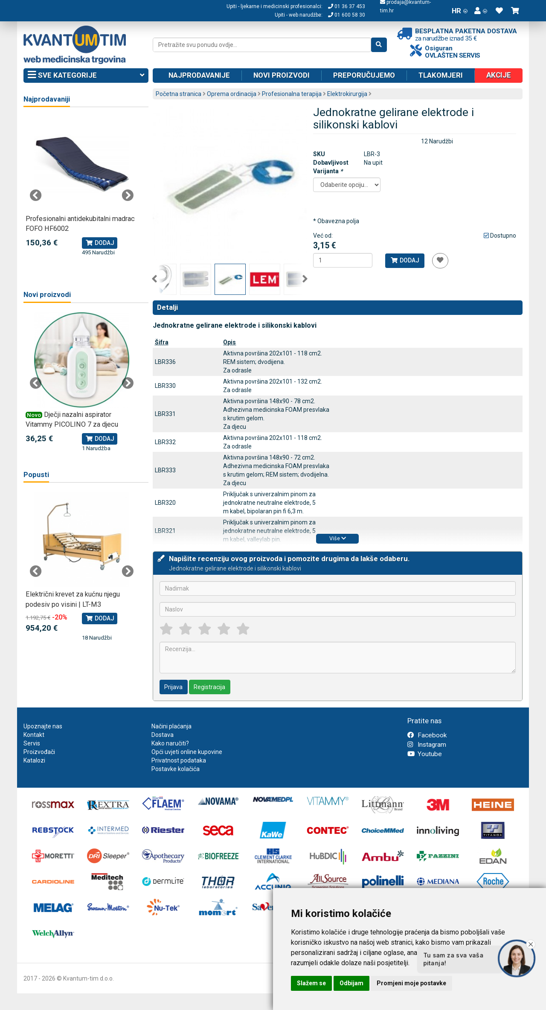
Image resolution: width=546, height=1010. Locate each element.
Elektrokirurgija (347, 93)
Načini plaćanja (171, 726)
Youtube (424, 754)
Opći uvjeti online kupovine (186, 751)
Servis (31, 743)
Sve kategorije (86, 75)
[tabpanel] (81, 186)
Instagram (426, 744)
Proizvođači (39, 751)
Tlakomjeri (440, 75)
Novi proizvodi (281, 75)
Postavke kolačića (175, 769)
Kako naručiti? (170, 743)
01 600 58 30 (346, 15)
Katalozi (34, 760)
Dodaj (404, 260)
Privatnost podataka (178, 760)
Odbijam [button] (351, 983)
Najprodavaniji (46, 99)
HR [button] (460, 10)
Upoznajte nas (42, 726)
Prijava (173, 687)
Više (337, 538)
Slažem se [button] (311, 983)
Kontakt (33, 734)
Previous (154, 279)
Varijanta (328, 171)
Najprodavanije (199, 75)
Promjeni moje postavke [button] (411, 983)
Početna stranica (178, 93)
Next (305, 279)
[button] (481, 10)
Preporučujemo (364, 75)
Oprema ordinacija (231, 93)
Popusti (36, 475)
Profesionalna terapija (292, 93)
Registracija (209, 687)
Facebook (427, 735)
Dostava (162, 734)
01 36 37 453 (346, 6)
